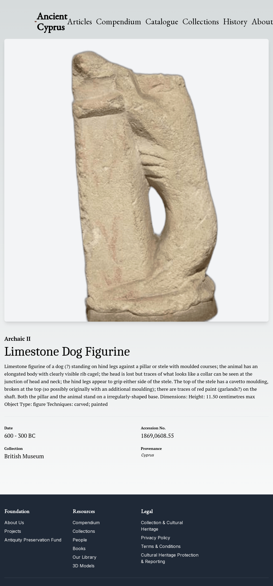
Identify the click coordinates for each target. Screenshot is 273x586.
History (235, 21)
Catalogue (162, 21)
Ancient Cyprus (52, 21)
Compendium (118, 21)
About (262, 21)
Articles (79, 21)
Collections (201, 21)
